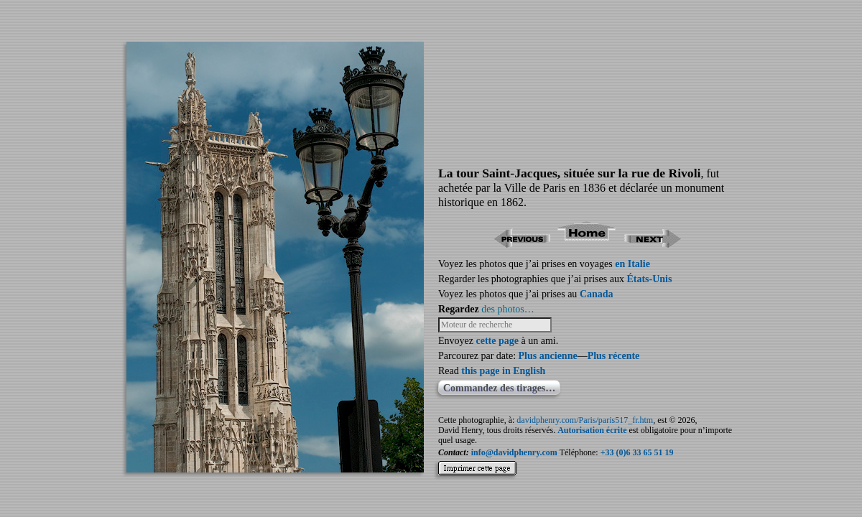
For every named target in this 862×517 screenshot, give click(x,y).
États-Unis (649, 279)
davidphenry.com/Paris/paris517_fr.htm (584, 420)
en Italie (632, 263)
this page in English (503, 370)
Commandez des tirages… (499, 388)
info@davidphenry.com (514, 452)
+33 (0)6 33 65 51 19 (637, 452)
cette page (497, 340)
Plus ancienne (548, 355)
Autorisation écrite (591, 430)
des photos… (507, 309)
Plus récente (614, 355)
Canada (596, 294)
